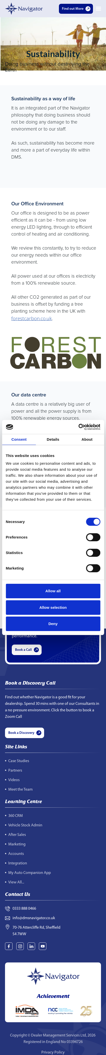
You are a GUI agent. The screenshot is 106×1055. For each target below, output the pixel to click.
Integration (17, 863)
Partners (15, 771)
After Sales (17, 835)
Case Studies (18, 761)
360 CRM (15, 816)
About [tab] (86, 439)
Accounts (16, 854)
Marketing (17, 844)
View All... (16, 882)
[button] (98, 9)
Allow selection (53, 607)
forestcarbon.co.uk (31, 318)
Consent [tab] (19, 439)
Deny (53, 624)
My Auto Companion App (29, 873)
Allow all (53, 591)
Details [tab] (53, 439)
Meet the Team (20, 790)
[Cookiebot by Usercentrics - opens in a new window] (78, 427)
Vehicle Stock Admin (25, 825)
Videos (14, 780)
